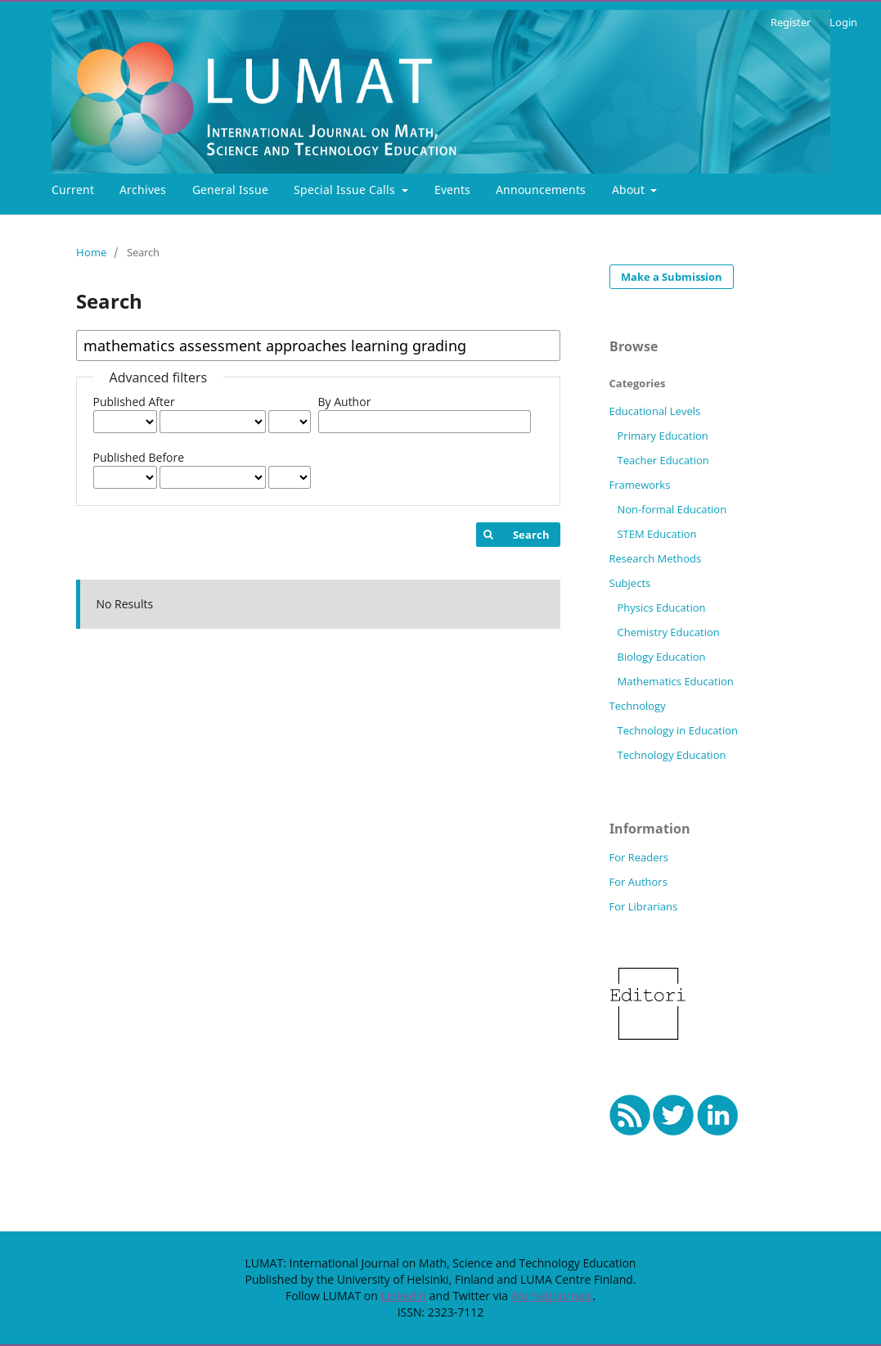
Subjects (630, 583)
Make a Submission (671, 276)
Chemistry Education (668, 632)
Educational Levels (655, 411)
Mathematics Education (675, 681)
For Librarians (643, 906)
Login (843, 22)
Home (91, 252)
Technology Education (671, 755)
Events (452, 189)
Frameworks (640, 484)
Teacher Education (662, 460)
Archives (142, 189)
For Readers (639, 857)
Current (73, 189)
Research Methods (655, 558)
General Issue (230, 189)
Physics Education (661, 607)
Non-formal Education (671, 509)
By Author (344, 401)
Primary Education (662, 435)
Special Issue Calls (346, 189)
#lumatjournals (552, 1295)
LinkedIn (403, 1295)
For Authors (638, 881)
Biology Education (661, 656)
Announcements (541, 189)
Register (791, 22)
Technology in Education (677, 730)
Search (531, 534)
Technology (637, 705)
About (630, 189)
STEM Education (656, 533)
